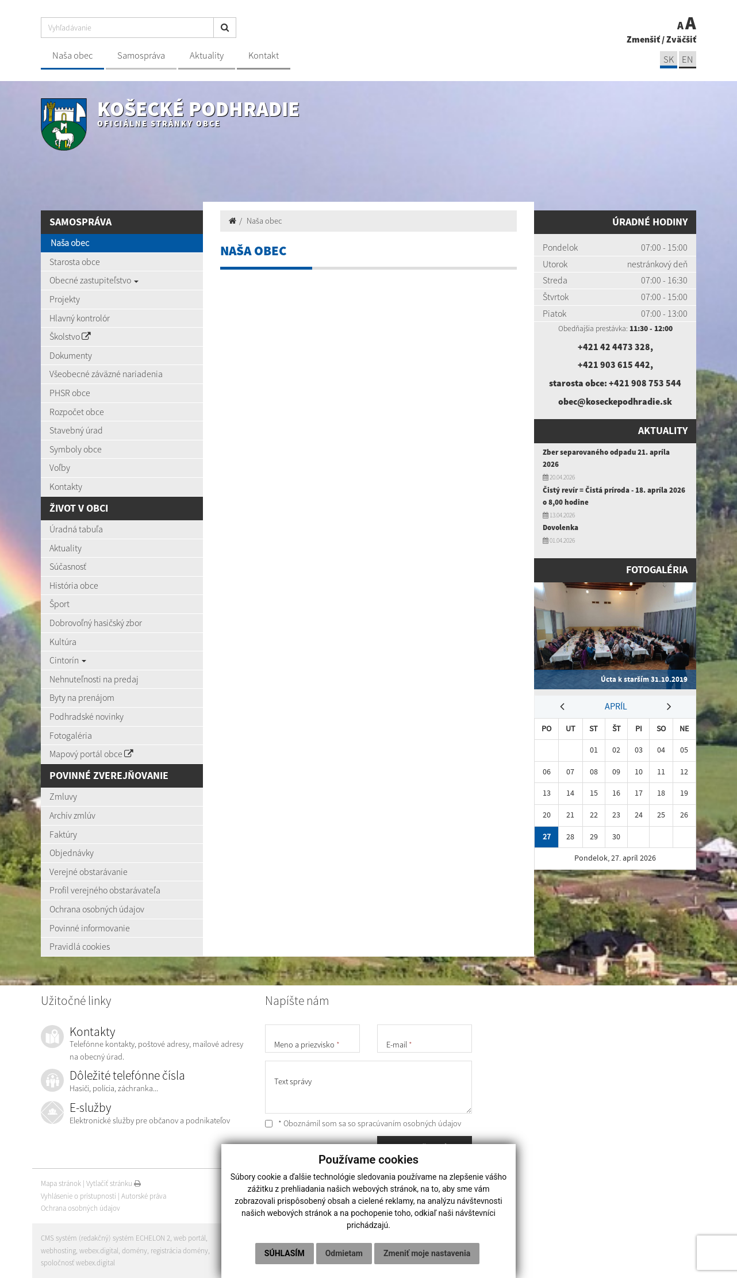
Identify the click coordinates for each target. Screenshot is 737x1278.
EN (687, 59)
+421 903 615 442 (614, 364)
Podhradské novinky (86, 716)
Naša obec (72, 55)
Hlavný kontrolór (79, 318)
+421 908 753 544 (645, 383)
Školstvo (70, 336)
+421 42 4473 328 (614, 346)
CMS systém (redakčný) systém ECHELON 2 (105, 1238)
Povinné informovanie (89, 928)
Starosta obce (74, 261)
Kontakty (65, 486)
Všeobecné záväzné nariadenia (106, 373)
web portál (190, 1238)
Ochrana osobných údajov (96, 909)
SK (668, 59)
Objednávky (71, 852)
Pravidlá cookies (79, 946)
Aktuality (207, 55)
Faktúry (63, 834)
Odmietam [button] (344, 1253)
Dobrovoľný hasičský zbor (95, 622)
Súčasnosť (67, 566)
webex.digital (98, 1251)
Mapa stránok (61, 1183)
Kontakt (263, 55)
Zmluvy (63, 796)
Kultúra (62, 641)
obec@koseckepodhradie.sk (615, 401)
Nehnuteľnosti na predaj (94, 679)
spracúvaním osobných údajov (409, 1123)
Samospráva (141, 55)
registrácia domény (179, 1251)
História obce (73, 585)
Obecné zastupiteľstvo (94, 280)
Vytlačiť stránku (113, 1183)
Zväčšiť (681, 39)
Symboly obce (75, 449)
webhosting (58, 1251)
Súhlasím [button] (284, 1253)
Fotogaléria (70, 735)
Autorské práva (143, 1196)
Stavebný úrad (76, 430)
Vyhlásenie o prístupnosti (78, 1196)
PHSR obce (69, 392)
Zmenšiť (643, 39)
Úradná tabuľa (76, 529)
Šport (59, 603)
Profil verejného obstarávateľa (104, 890)
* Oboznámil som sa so (363, 1123)
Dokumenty (70, 355)
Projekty (64, 299)
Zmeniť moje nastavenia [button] (426, 1253)
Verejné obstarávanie (88, 871)
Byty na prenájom (81, 697)
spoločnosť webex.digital (78, 1263)
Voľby (59, 467)
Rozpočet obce (76, 411)
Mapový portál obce (91, 753)
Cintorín (67, 660)
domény (134, 1251)
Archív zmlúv (72, 815)
